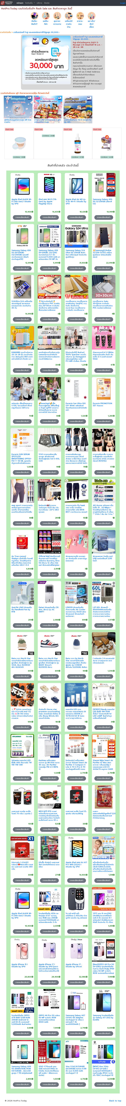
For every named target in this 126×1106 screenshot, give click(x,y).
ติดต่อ (46, 3)
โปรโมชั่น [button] (29, 3)
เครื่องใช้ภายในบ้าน (68, 24)
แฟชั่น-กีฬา (46, 23)
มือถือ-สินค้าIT (34, 23)
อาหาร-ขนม (80, 23)
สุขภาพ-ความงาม (57, 23)
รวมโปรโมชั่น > (6, 32)
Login (123, 3)
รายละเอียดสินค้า (22, 217)
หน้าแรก (20, 3)
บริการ (39, 3)
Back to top (115, 1100)
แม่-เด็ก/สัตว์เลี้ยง (91, 24)
